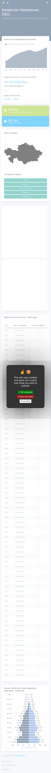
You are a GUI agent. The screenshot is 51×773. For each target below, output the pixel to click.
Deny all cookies (25, 397)
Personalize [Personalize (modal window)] (25, 401)
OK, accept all (25, 392)
